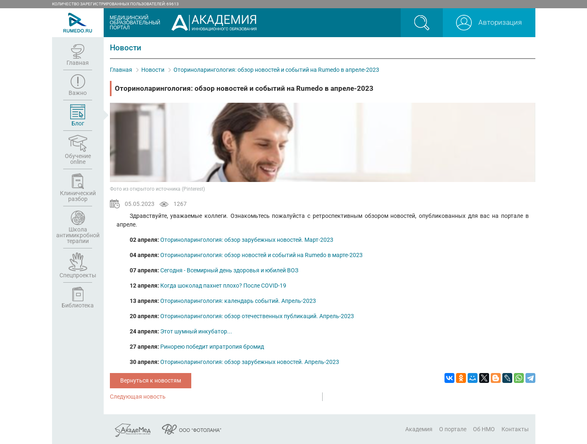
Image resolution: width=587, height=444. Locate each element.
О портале (452, 429)
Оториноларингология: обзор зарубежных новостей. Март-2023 (246, 239)
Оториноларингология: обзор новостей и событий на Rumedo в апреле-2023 (276, 69)
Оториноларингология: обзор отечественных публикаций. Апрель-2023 (257, 316)
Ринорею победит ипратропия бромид (212, 346)
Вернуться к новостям (150, 380)
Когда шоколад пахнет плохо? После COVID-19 (223, 285)
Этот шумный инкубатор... (196, 331)
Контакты (515, 429)
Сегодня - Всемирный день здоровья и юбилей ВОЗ (229, 270)
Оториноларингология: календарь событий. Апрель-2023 (238, 301)
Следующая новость (138, 396)
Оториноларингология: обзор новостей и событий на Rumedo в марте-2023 (261, 255)
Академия (419, 429)
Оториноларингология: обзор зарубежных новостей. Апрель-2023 (249, 362)
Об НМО (484, 429)
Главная (121, 69)
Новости (152, 69)
